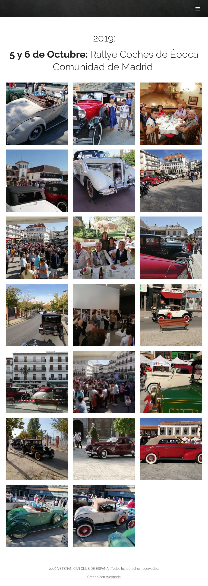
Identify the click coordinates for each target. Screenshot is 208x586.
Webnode (113, 577)
